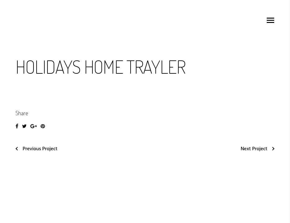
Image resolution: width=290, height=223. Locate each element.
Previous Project (36, 149)
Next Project (257, 149)
